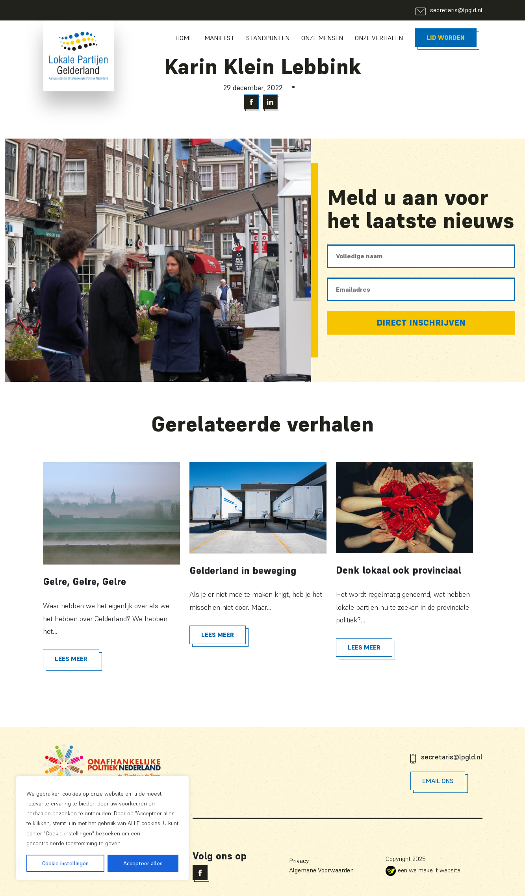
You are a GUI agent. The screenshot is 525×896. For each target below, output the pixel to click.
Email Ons (437, 781)
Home (184, 38)
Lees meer (71, 659)
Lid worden (446, 37)
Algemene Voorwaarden (321, 870)
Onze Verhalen (379, 38)
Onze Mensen (322, 38)
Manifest (219, 38)
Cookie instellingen (65, 863)
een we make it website (423, 870)
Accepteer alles (143, 863)
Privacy (299, 861)
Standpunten (267, 38)
